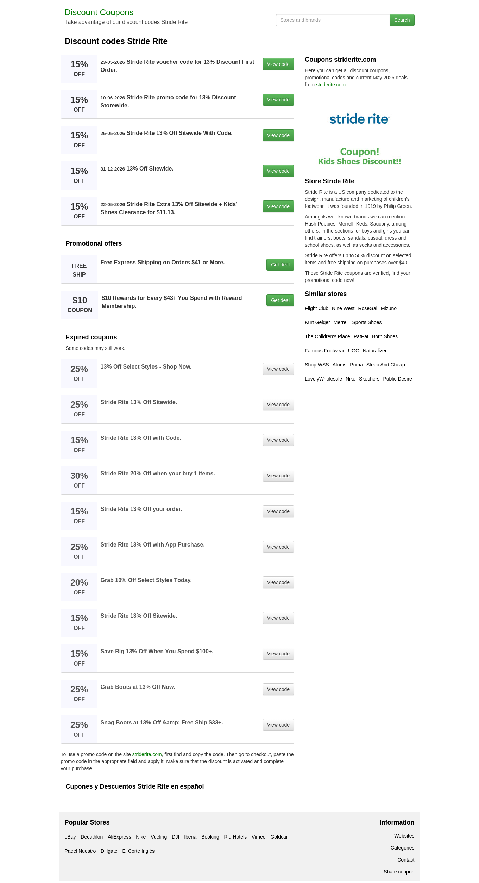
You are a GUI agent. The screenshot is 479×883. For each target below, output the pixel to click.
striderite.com (147, 754)
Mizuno (389, 308)
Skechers (369, 379)
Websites (404, 836)
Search (402, 20)
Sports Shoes (367, 322)
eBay (70, 837)
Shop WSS (317, 365)
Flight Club (316, 308)
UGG (353, 350)
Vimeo (258, 837)
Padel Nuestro (80, 851)
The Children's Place (327, 336)
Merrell (341, 322)
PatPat (361, 336)
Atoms (340, 365)
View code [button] (278, 64)
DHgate (109, 851)
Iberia (190, 837)
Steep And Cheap (385, 365)
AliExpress (119, 837)
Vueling (159, 837)
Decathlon (92, 837)
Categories (403, 848)
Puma (356, 365)
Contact (405, 860)
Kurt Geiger (317, 322)
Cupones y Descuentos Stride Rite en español (135, 786)
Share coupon (399, 872)
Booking (210, 837)
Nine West (343, 308)
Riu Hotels (235, 837)
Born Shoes (385, 336)
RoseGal (367, 308)
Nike (350, 379)
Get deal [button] (280, 264)
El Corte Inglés (138, 851)
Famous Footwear (325, 350)
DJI (175, 837)
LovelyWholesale (323, 379)
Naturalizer (375, 350)
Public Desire (397, 379)
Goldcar (279, 837)
